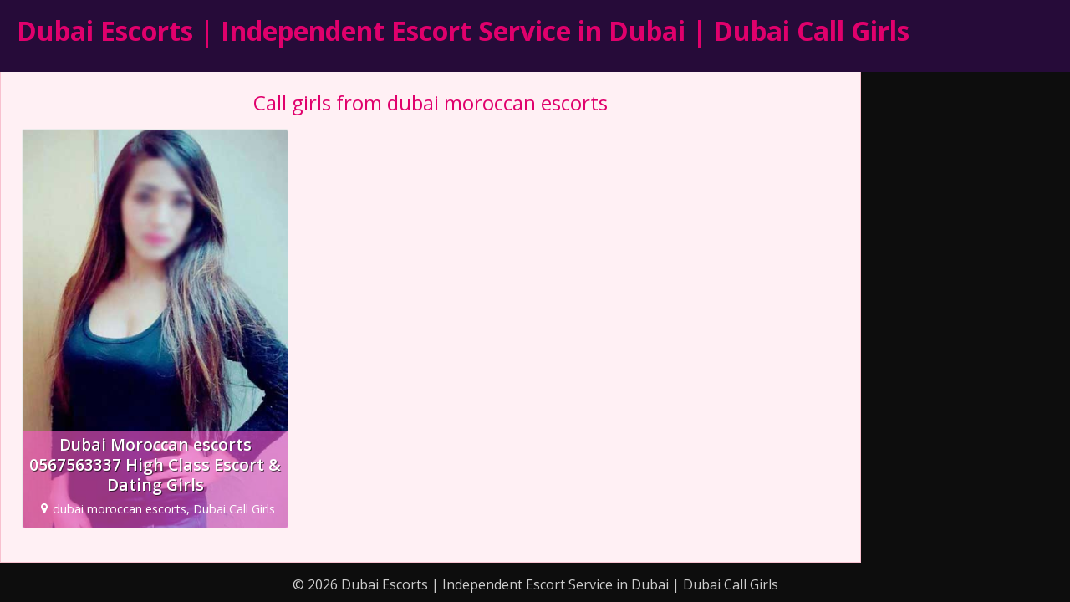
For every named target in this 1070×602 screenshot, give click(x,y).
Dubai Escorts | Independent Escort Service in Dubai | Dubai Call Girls (463, 30)
